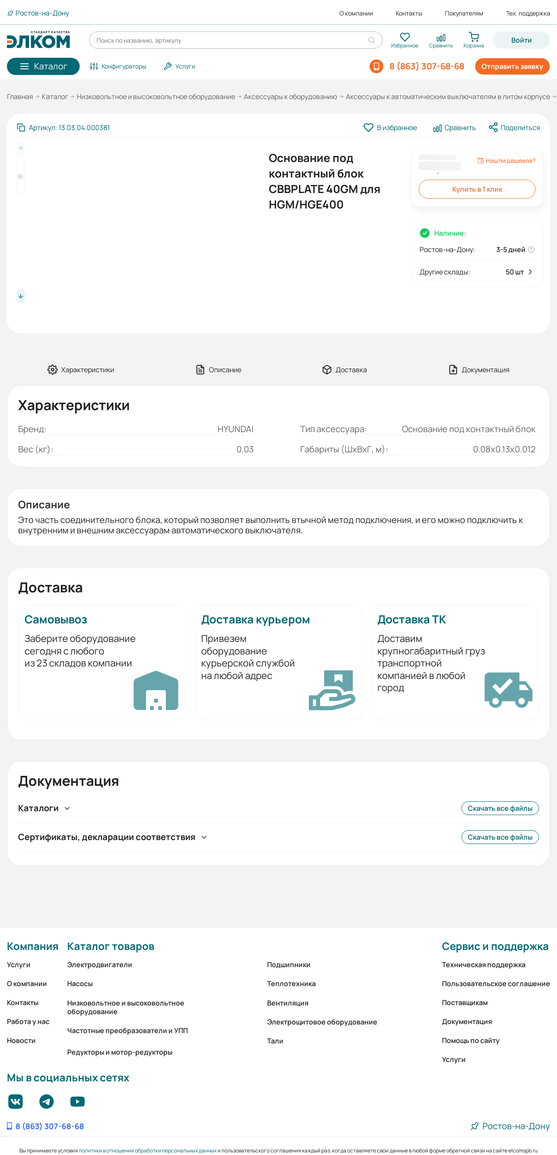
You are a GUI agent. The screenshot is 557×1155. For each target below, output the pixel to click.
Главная (20, 96)
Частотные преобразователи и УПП (127, 1030)
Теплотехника (291, 983)
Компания (33, 946)
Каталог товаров (110, 946)
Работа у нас (28, 1021)
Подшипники (289, 964)
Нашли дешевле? (506, 160)
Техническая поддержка (484, 964)
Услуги (19, 964)
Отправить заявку (512, 66)
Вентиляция (287, 1003)
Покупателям (464, 13)
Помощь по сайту (471, 1040)
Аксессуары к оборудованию (290, 96)
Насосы (80, 983)
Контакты (409, 13)
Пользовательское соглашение (496, 983)
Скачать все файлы (500, 808)
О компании (356, 13)
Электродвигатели (99, 964)
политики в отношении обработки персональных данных (148, 1150)
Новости (21, 1040)
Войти (521, 40)
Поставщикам (465, 1002)
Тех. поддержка (528, 13)
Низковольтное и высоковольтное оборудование (156, 96)
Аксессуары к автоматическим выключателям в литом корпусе (448, 96)
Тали (275, 1041)
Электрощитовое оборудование (322, 1022)
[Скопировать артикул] (63, 127)
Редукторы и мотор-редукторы (119, 1052)
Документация (467, 1021)
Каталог (55, 96)
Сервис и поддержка (495, 946)
